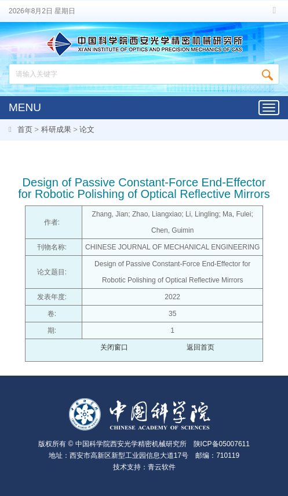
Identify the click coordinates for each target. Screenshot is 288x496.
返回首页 (200, 347)
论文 (86, 129)
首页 (24, 129)
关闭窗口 (114, 347)
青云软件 (162, 467)
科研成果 (56, 129)
